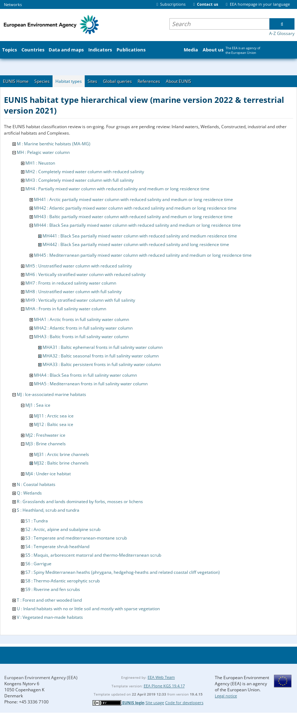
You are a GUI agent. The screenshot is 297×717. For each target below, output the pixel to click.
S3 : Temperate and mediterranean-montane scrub (76, 538)
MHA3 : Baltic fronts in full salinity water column (81, 337)
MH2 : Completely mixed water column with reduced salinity (84, 172)
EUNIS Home (16, 81)
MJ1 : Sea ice (37, 405)
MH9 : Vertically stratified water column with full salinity (80, 300)
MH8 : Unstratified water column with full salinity (73, 292)
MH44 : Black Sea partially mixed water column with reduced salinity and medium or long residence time (137, 225)
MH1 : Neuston (40, 163)
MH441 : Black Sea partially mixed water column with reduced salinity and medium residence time (140, 236)
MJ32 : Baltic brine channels (61, 463)
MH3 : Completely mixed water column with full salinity (79, 180)
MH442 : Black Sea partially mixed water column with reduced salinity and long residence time (136, 244)
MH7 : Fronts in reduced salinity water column (70, 283)
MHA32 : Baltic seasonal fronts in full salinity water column (101, 356)
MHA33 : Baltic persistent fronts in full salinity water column (102, 364)
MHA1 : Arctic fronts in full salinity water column (81, 319)
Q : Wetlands (29, 493)
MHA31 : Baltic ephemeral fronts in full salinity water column (103, 347)
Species (42, 81)
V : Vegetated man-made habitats (50, 617)
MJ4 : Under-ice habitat (48, 474)
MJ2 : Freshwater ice (45, 435)
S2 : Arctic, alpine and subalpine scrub (62, 529)
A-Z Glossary (281, 33)
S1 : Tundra (36, 521)
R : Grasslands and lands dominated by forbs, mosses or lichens (80, 501)
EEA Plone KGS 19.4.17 (164, 685)
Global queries (117, 81)
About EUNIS (178, 81)
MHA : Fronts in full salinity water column (65, 309)
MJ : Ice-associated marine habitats (51, 394)
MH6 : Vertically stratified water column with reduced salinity (85, 274)
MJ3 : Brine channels (45, 444)
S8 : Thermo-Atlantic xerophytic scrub (62, 581)
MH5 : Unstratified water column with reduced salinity (78, 266)
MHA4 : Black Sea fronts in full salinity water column (85, 375)
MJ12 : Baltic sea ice (53, 424)
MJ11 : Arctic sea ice (54, 416)
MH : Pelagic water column (43, 152)
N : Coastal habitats (36, 484)
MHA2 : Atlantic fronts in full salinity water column (83, 328)
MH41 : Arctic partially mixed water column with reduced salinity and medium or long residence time (133, 199)
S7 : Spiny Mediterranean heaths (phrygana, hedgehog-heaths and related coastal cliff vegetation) (122, 572)
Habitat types (68, 81)
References (149, 81)
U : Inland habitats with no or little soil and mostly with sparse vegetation (88, 609)
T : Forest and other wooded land (49, 600)
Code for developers (184, 702)
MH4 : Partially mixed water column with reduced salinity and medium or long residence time (117, 189)
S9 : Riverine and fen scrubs (52, 589)
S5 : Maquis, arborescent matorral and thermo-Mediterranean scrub (93, 555)
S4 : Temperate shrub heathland (57, 546)
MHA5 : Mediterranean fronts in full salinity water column (91, 384)
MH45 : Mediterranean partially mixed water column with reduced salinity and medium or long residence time (143, 255)
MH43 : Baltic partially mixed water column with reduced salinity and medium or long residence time (133, 217)
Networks (13, 4)
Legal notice (226, 695)
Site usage (154, 702)
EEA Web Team (161, 677)
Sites (92, 81)
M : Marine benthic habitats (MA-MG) (53, 144)
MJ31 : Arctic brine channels (61, 454)
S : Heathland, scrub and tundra (48, 510)
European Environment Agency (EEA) (41, 678)
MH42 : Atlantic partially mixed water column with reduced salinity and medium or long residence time (135, 208)
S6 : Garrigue (38, 564)
